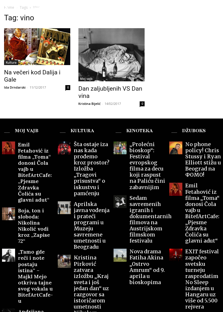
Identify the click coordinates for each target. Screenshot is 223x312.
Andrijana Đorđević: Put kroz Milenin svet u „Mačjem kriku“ (35, 226)
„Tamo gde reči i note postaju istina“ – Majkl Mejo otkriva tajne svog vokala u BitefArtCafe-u (35, 203)
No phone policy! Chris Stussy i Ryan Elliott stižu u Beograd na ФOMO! (203, 145)
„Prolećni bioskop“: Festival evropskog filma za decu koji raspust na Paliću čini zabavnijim (147, 147)
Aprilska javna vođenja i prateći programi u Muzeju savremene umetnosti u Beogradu (91, 183)
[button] (213, 9)
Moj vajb (86, 79)
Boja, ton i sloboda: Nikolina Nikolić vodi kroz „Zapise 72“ (34, 179)
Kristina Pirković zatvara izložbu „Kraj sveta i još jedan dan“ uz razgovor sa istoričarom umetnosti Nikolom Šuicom (91, 217)
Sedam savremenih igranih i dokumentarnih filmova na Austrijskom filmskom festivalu (147, 175)
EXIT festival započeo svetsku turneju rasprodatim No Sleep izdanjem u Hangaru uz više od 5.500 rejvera (202, 207)
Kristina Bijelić (89, 103)
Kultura (11, 62)
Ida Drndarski (15, 87)
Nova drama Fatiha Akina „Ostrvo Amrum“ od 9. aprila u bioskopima (147, 203)
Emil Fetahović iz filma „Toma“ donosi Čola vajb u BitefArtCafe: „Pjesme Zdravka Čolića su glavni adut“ (35, 151)
